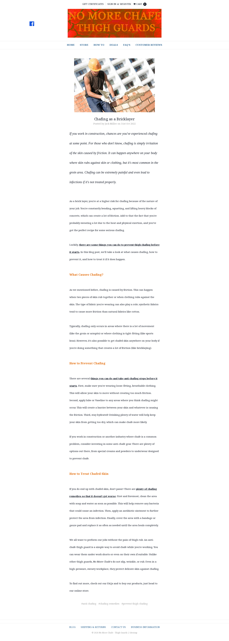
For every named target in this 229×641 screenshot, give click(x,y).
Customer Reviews (148, 44)
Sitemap (133, 632)
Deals (113, 44)
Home (71, 44)
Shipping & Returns (93, 627)
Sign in (111, 3)
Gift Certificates (93, 3)
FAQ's (126, 44)
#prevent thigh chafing (135, 603)
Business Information (145, 627)
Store (84, 44)
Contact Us (118, 627)
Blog (72, 627)
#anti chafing (88, 603)
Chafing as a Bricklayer (114, 118)
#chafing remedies (109, 603)
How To (99, 44)
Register (125, 3)
